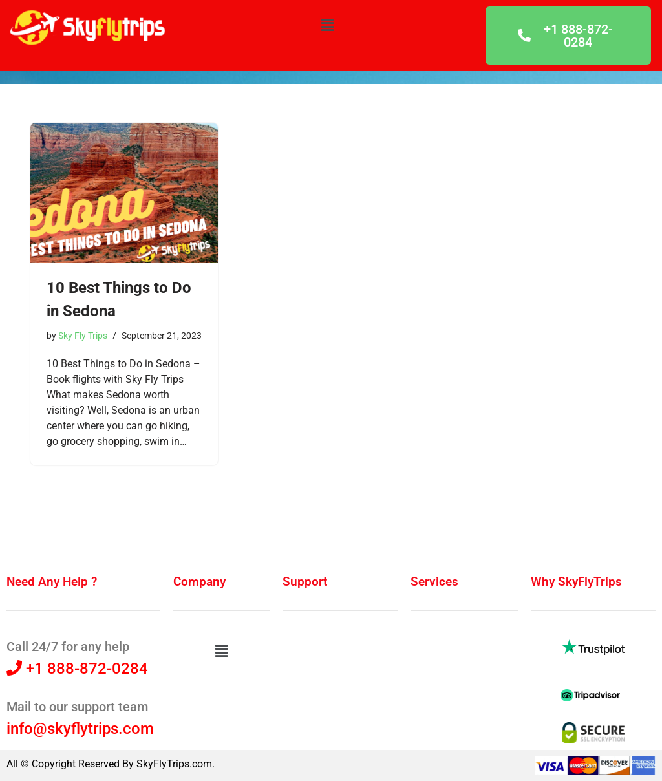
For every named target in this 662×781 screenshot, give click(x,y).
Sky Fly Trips (82, 335)
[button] (327, 25)
